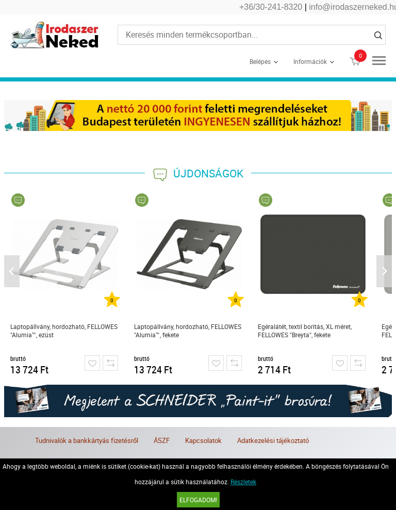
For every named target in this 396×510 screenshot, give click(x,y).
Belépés (260, 61)
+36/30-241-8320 (270, 7)
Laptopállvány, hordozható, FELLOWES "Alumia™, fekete (187, 330)
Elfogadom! (198, 500)
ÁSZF (162, 440)
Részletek (243, 482)
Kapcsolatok (203, 440)
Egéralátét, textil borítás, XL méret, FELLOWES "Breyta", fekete (305, 330)
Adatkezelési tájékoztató (273, 440)
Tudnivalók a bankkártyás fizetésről (86, 440)
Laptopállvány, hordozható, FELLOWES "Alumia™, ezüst (64, 330)
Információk (310, 61)
